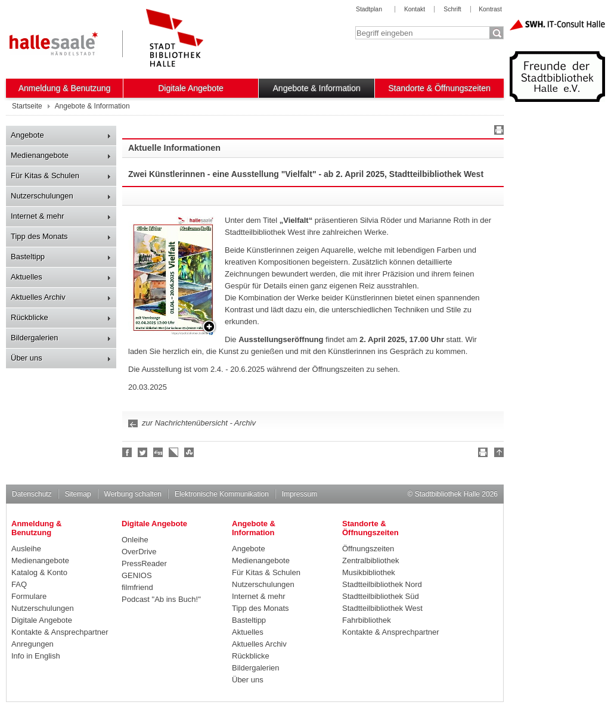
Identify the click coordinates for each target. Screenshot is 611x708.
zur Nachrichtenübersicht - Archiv (199, 422)
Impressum (299, 494)
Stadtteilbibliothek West (382, 608)
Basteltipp (28, 256)
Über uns (26, 357)
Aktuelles (26, 276)
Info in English (35, 655)
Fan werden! (127, 452)
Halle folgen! (143, 452)
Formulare (28, 596)
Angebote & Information (317, 88)
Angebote (27, 135)
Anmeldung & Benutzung (64, 88)
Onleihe (135, 539)
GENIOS (137, 575)
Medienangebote (40, 155)
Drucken (497, 131)
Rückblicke (29, 317)
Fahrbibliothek (366, 620)
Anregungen (32, 643)
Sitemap (78, 494)
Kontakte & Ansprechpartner (59, 632)
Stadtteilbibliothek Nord (382, 584)
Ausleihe (26, 548)
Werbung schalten (133, 494)
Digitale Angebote (191, 88)
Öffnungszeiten (368, 548)
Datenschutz (32, 494)
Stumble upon (189, 452)
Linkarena (174, 452)
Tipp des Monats (39, 236)
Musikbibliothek (368, 572)
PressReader (144, 563)
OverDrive (139, 551)
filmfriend (137, 587)
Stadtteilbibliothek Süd (380, 596)
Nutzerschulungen (42, 195)
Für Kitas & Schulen (45, 175)
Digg (158, 452)
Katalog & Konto (39, 572)
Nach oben (497, 454)
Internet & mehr (37, 216)
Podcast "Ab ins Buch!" (161, 599)
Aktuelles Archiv (38, 297)
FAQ (19, 584)
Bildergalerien (34, 337)
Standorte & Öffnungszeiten (439, 88)
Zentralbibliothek (370, 560)
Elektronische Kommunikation (222, 494)
